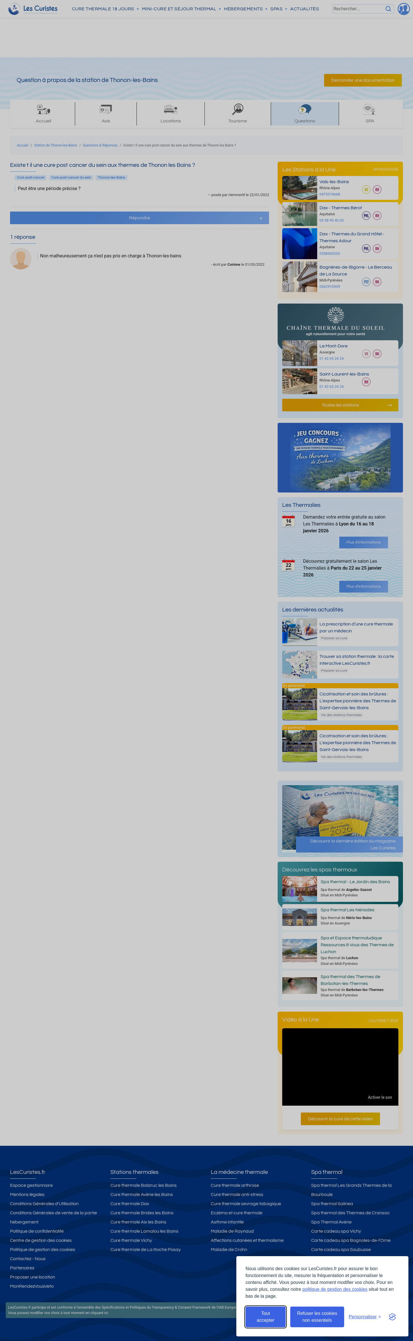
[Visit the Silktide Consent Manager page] (392, 1317)
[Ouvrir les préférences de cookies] (365, 1317)
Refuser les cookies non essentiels (317, 1317)
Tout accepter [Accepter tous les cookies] (265, 1317)
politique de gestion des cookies (334, 1289)
